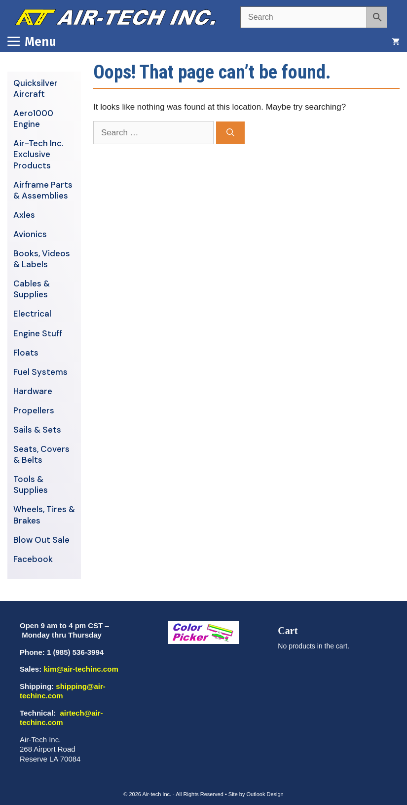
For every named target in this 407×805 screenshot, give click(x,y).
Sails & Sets (37, 429)
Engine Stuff (37, 333)
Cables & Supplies (31, 289)
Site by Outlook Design (256, 794)
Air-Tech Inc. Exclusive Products (38, 154)
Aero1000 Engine (33, 118)
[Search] (230, 132)
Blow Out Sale (41, 539)
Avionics (30, 234)
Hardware (32, 391)
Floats (25, 352)
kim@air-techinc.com (80, 669)
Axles (24, 214)
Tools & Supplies (30, 484)
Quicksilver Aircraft (35, 88)
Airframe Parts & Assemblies (43, 190)
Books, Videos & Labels (41, 259)
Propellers (33, 410)
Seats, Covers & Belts (41, 454)
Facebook (33, 559)
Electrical (32, 313)
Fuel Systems (40, 371)
